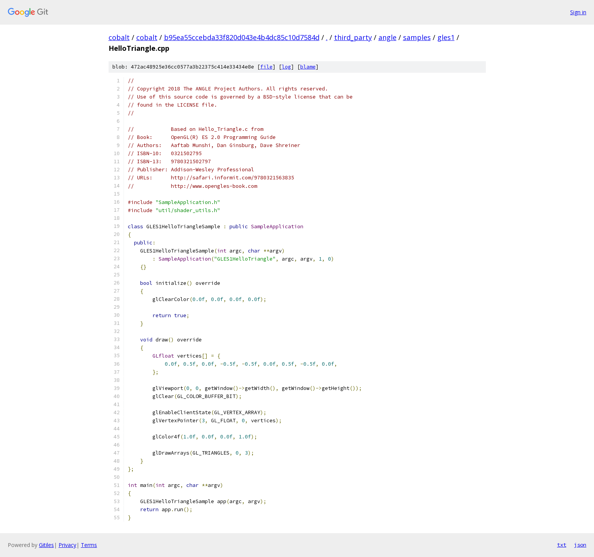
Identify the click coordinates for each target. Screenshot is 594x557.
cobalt (119, 37)
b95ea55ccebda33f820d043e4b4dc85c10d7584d (242, 37)
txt (561, 544)
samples (417, 37)
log (286, 67)
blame (308, 67)
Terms (89, 545)
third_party (353, 37)
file (266, 67)
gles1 (446, 37)
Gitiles (46, 545)
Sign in (578, 12)
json (580, 544)
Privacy (67, 545)
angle (387, 37)
